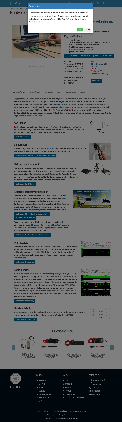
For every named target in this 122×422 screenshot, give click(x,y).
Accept (80, 29)
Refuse (88, 29)
